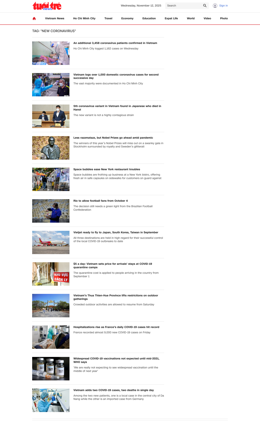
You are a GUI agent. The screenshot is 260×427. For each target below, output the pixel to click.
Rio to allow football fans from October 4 (100, 201)
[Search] (187, 5)
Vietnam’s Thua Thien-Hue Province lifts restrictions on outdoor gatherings (115, 297)
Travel (108, 18)
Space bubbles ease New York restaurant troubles (106, 169)
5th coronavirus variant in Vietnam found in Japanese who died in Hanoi (117, 108)
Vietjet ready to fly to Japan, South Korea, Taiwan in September (115, 232)
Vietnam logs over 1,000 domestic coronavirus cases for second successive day (116, 76)
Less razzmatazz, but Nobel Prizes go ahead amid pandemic (113, 138)
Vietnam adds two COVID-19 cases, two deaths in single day (113, 390)
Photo (224, 18)
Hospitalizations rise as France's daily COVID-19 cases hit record (116, 327)
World (191, 18)
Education (149, 18)
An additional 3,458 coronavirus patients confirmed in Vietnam (115, 43)
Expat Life (171, 18)
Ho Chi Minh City (84, 18)
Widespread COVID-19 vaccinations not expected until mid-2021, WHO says (116, 360)
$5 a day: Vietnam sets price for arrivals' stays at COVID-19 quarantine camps (112, 265)
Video (207, 18)
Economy (127, 18)
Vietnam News (54, 18)
